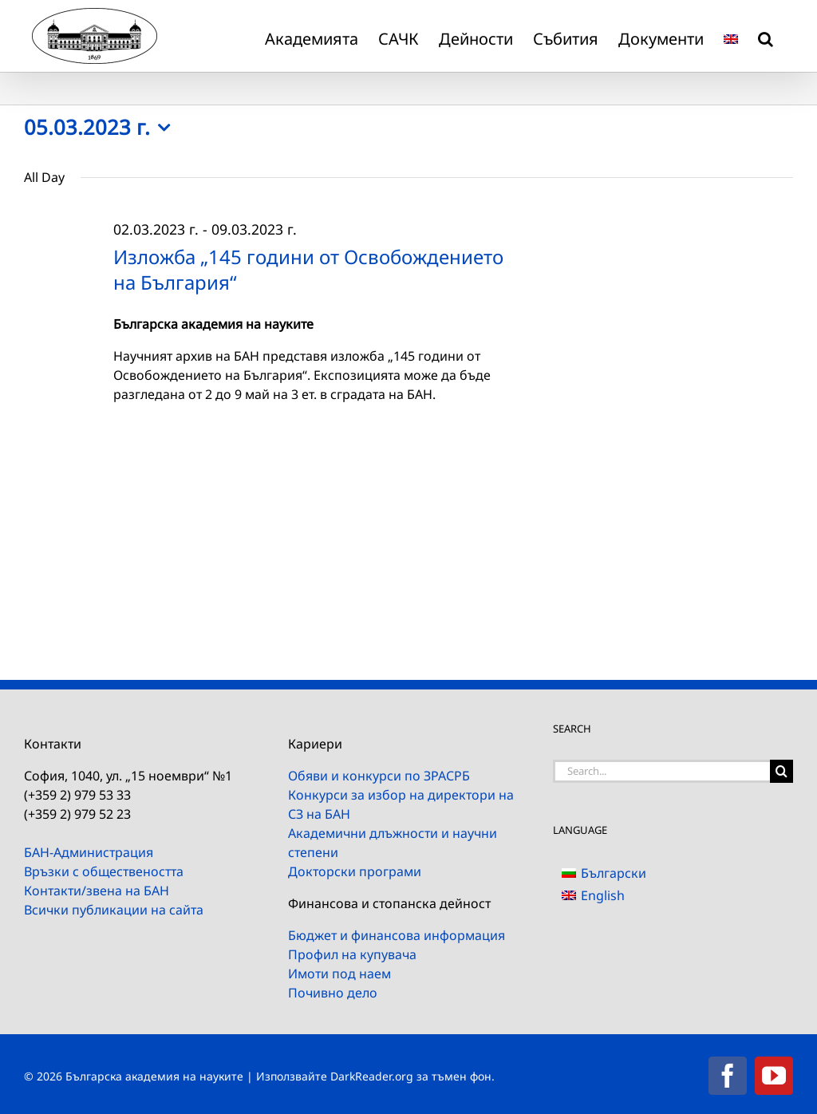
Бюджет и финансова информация (396, 935)
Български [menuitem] (613, 873)
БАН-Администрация (88, 852)
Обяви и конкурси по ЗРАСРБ (379, 775)
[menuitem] (731, 36)
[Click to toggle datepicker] (101, 127)
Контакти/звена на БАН (96, 890)
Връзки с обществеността (104, 871)
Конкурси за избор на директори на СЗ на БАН (401, 804)
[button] (765, 36)
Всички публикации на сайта (113, 909)
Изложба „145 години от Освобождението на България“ (308, 269)
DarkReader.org (371, 1076)
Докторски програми (354, 871)
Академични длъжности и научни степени (392, 842)
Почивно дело (332, 992)
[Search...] (661, 771)
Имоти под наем (339, 973)
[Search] (781, 771)
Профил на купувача (352, 954)
